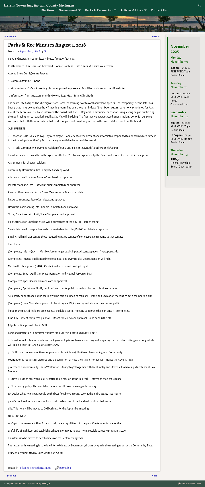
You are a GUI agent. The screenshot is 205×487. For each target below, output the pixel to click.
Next (156, 36)
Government (68, 10)
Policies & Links (132, 10)
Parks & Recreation (99, 10)
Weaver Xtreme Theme (191, 483)
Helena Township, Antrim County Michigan (39, 5)
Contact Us (159, 10)
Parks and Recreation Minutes (35, 467)
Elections (47, 10)
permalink (65, 467)
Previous (10, 36)
